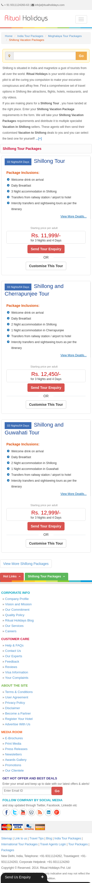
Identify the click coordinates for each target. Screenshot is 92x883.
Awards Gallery (15, 760)
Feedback (12, 661)
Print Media (13, 743)
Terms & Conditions (19, 692)
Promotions (13, 765)
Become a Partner (18, 713)
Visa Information (16, 672)
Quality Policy (15, 615)
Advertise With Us (17, 724)
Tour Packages (78, 844)
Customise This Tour (46, 266)
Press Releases (16, 749)
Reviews (11, 667)
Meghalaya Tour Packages (65, 35)
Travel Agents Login (53, 844)
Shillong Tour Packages (22, 149)
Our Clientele (14, 770)
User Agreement (16, 697)
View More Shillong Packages (26, 564)
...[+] (39, 138)
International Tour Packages (19, 844)
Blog (49, 838)
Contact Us (13, 651)
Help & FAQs (14, 645)
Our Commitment (17, 609)
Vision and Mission (18, 604)
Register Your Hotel (19, 719)
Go (81, 56)
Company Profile (17, 599)
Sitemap (6, 838)
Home (9, 35)
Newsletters (13, 754)
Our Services (14, 626)
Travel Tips (36, 838)
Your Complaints (16, 678)
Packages (7, 850)
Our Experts (13, 656)
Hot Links (10, 576)
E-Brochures (14, 738)
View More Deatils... (74, 216)
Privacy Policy (15, 702)
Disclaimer (12, 708)
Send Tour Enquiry (46, 249)
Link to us (20, 838)
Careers (10, 631)
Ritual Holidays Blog (19, 620)
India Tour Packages (30, 35)
